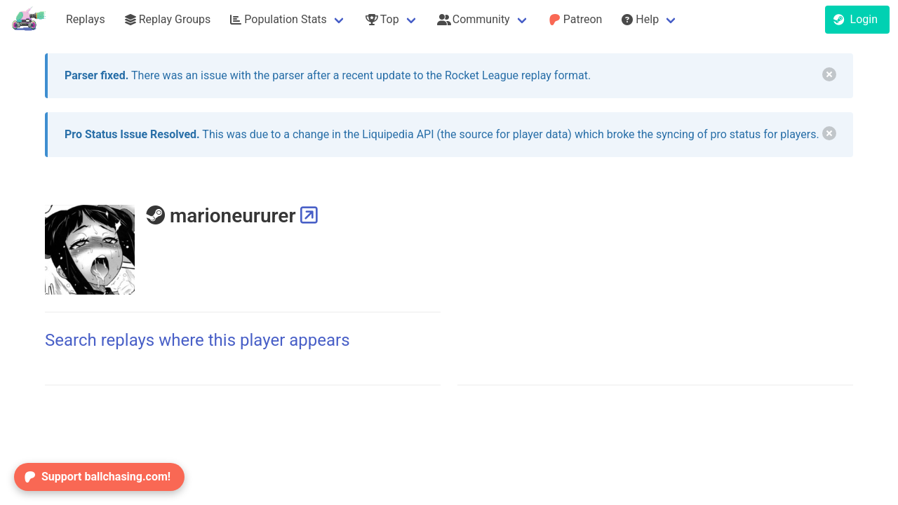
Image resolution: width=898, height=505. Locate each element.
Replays (85, 19)
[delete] (829, 74)
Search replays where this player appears (197, 340)
